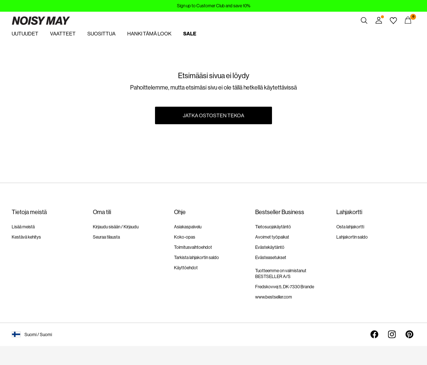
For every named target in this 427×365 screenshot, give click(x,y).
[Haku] (364, 20)
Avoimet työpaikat (272, 237)
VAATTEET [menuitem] (63, 34)
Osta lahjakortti (350, 226)
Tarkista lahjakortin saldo (196, 257)
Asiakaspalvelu (187, 226)
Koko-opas (184, 237)
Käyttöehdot (186, 267)
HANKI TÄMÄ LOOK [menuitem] (149, 34)
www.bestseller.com (273, 297)
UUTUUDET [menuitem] (25, 34)
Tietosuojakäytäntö (273, 226)
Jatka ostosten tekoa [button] (213, 115)
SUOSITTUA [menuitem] (101, 34)
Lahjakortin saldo (352, 237)
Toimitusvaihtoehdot (193, 247)
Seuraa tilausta (106, 237)
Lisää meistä (23, 226)
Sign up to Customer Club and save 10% (213, 5)
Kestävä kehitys (26, 237)
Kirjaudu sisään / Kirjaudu (116, 226)
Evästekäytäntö (269, 247)
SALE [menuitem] (189, 34)
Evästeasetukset (270, 257)
